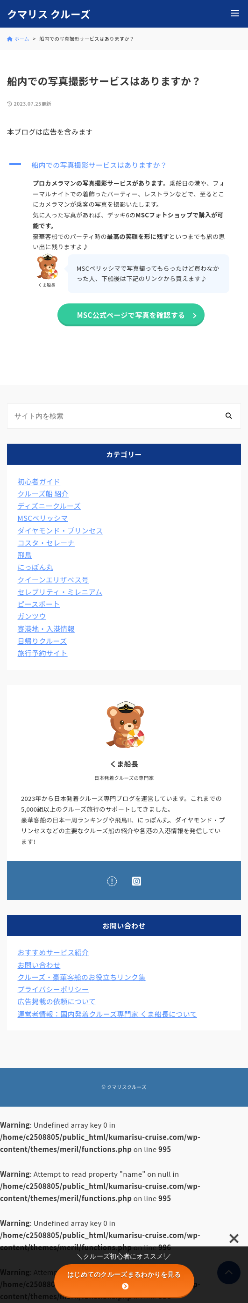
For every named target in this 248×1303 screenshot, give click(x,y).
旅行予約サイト (43, 653)
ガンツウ (32, 616)
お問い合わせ (39, 965)
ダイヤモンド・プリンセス (60, 530)
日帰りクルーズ (42, 641)
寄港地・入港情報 (46, 629)
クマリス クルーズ (49, 14)
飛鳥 (25, 555)
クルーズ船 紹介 (43, 493)
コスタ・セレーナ (46, 542)
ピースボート (39, 604)
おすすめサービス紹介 (53, 952)
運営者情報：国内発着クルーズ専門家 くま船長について (108, 1014)
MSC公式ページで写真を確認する (131, 315)
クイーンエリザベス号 (53, 579)
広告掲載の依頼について (57, 1001)
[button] (124, 165)
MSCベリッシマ (43, 518)
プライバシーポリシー (53, 989)
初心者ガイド (39, 481)
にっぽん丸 (36, 567)
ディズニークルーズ (49, 506)
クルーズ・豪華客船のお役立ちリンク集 (82, 977)
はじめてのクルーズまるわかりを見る (124, 1280)
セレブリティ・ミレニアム (60, 592)
